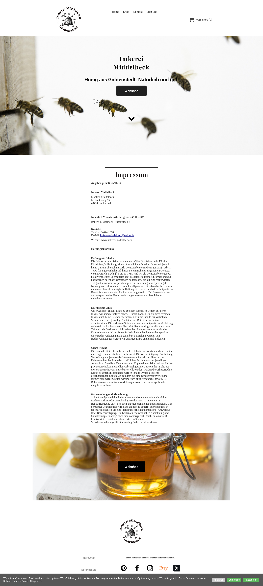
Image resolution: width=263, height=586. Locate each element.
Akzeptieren (251, 579)
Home (115, 11)
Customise (234, 579)
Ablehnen (219, 579)
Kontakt (138, 11)
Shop (126, 11)
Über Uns (152, 11)
